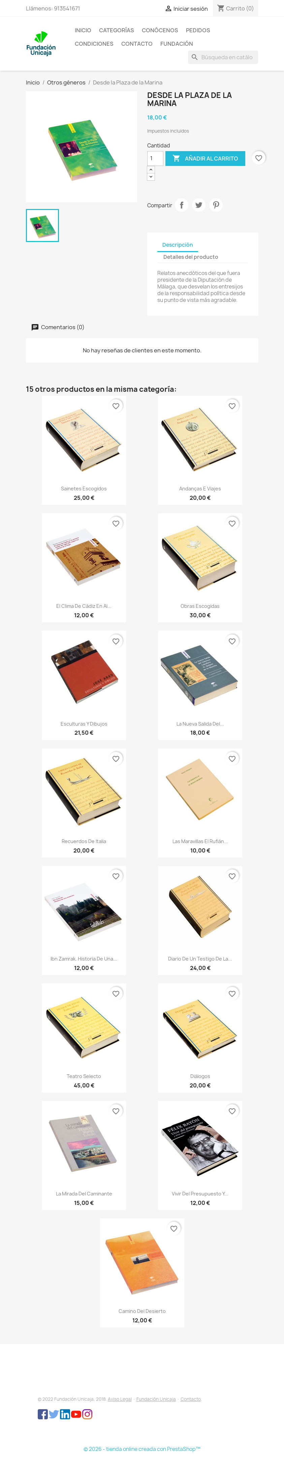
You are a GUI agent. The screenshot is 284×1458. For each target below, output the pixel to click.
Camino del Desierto (142, 1311)
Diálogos (200, 1076)
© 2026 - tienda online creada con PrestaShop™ (142, 1449)
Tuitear (199, 205)
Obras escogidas (200, 606)
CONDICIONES (94, 43)
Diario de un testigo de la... (200, 959)
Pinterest (216, 205)
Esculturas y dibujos (84, 724)
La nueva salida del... (200, 724)
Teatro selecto (84, 1076)
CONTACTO (137, 43)
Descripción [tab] (177, 244)
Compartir (181, 205)
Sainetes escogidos (84, 488)
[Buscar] (223, 57)
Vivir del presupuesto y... (200, 1193)
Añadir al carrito (205, 158)
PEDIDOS (198, 30)
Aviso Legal (120, 1399)
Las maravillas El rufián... (200, 841)
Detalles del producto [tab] (190, 257)
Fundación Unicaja (156, 1399)
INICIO (83, 30)
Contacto (191, 1399)
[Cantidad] (155, 158)
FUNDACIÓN (176, 43)
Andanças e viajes (200, 488)
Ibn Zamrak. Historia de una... (84, 959)
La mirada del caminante (84, 1193)
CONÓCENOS (160, 30)
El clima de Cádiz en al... (84, 606)
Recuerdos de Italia (84, 841)
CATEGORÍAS (116, 30)
